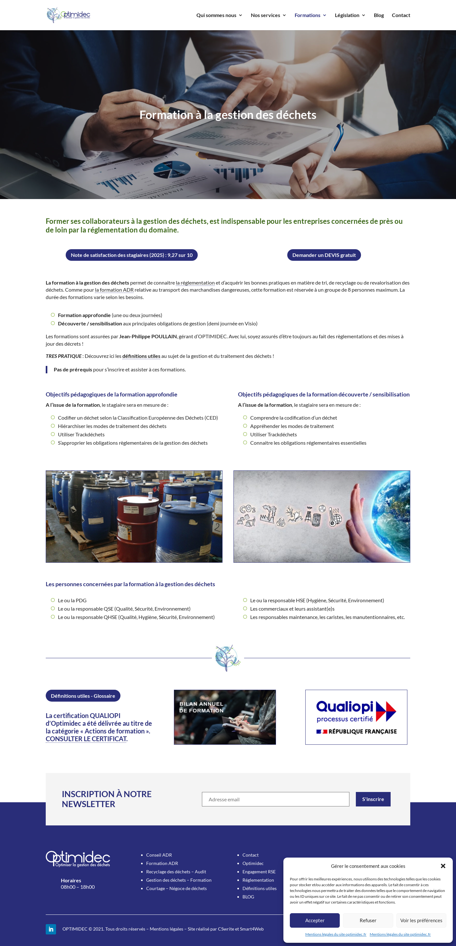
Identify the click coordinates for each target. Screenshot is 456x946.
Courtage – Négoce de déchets (176, 888)
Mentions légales (166, 929)
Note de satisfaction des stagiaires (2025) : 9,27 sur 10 (132, 255)
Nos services (265, 15)
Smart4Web (252, 929)
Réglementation (258, 880)
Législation (347, 15)
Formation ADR (162, 863)
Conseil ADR (159, 855)
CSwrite (226, 929)
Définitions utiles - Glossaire (83, 696)
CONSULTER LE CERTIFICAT (86, 738)
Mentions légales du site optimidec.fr (335, 934)
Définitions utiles (259, 888)
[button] (443, 866)
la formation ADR (114, 290)
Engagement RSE (259, 871)
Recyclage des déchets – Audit (176, 871)
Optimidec (253, 863)
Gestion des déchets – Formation (179, 880)
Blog (379, 15)
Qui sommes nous (216, 15)
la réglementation (195, 282)
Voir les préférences (421, 920)
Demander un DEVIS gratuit (324, 255)
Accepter (315, 920)
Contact (401, 15)
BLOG (248, 896)
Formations (307, 15)
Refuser (368, 920)
